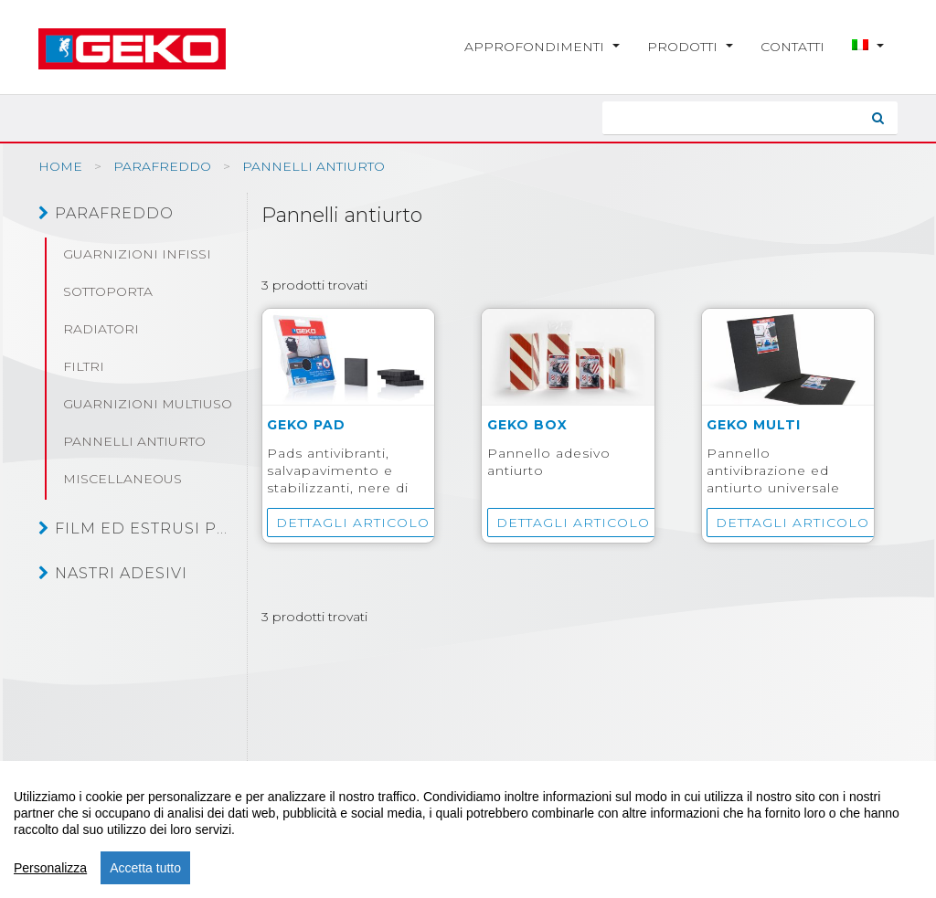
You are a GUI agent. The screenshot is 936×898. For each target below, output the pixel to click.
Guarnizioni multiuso (147, 404)
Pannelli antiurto (134, 441)
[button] (868, 46)
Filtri (83, 366)
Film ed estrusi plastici (135, 528)
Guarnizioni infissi (137, 254)
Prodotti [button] (690, 46)
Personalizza (50, 868)
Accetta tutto (145, 868)
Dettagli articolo (353, 522)
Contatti (792, 46)
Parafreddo (106, 213)
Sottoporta (108, 291)
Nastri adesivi (112, 573)
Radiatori (101, 329)
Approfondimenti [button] (542, 46)
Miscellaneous (122, 478)
